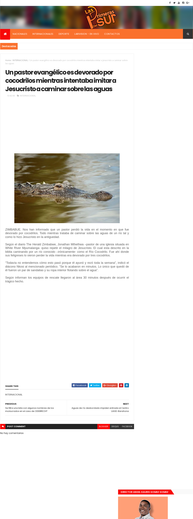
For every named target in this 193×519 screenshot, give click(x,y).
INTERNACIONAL (20, 60)
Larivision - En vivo (86, 34)
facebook (120, 440)
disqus (107, 440)
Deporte (64, 34)
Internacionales (42, 34)
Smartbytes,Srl (25, 514)
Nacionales (20, 34)
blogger (96, 440)
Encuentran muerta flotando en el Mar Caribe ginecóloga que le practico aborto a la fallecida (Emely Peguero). (169, 230)
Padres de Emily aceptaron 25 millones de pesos (169, 285)
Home (8, 60)
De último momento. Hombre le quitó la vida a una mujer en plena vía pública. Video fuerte (170, 250)
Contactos (112, 34)
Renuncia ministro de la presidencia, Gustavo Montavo (168, 267)
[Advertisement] (63, 137)
